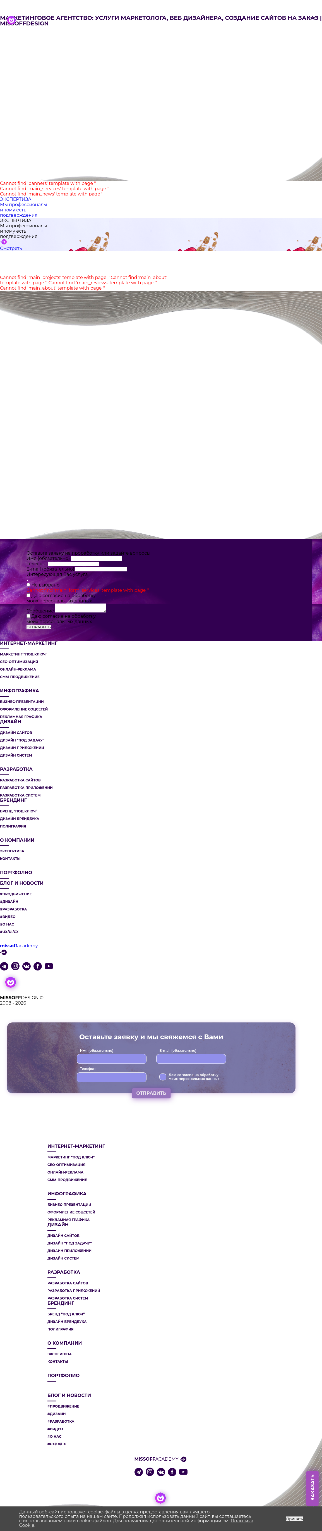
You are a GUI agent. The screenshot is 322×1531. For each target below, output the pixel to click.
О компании (17, 840)
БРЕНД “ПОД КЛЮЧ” (18, 811)
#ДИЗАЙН (9, 901)
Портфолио (16, 873)
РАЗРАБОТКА (16, 769)
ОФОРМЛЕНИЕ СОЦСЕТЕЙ (24, 709)
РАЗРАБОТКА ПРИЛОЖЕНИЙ (26, 788)
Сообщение (41, 611)
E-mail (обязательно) (51, 569)
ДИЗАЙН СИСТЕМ (16, 755)
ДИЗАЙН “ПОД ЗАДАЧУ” (22, 740)
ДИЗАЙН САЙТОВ (16, 733)
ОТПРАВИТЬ (39, 627)
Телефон (37, 563)
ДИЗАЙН (10, 722)
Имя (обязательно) (49, 558)
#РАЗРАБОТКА (13, 909)
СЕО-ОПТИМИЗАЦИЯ (19, 662)
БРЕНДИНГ (13, 800)
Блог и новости (22, 883)
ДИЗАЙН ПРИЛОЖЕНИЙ (22, 748)
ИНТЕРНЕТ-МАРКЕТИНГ (28, 643)
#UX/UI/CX (9, 932)
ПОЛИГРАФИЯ (13, 826)
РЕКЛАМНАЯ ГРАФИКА (21, 717)
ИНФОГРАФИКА (19, 691)
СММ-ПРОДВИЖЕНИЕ (20, 677)
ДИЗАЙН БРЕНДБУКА (19, 819)
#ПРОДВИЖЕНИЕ (16, 894)
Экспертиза (12, 851)
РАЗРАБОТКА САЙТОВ (20, 780)
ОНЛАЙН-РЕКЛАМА (18, 669)
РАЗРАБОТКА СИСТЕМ (20, 795)
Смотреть (11, 248)
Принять (294, 1518)
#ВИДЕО (8, 917)
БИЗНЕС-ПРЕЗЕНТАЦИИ (22, 702)
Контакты (10, 858)
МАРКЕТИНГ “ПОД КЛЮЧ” (23, 654)
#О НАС (7, 924)
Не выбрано (45, 585)
